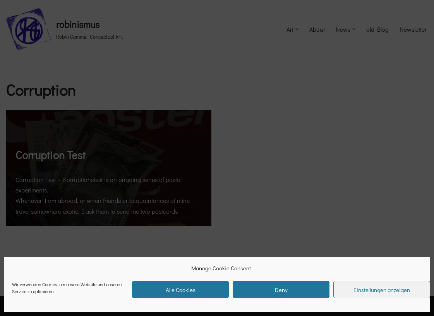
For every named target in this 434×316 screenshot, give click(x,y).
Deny (281, 290)
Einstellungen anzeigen (381, 290)
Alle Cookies (181, 290)
